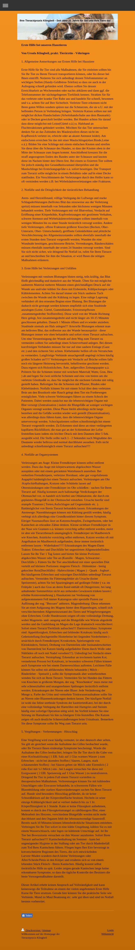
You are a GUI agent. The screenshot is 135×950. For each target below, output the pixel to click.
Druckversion (31, 930)
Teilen (27, 915)
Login (110, 930)
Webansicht (107, 933)
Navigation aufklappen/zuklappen (67, 5)
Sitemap (46, 930)
